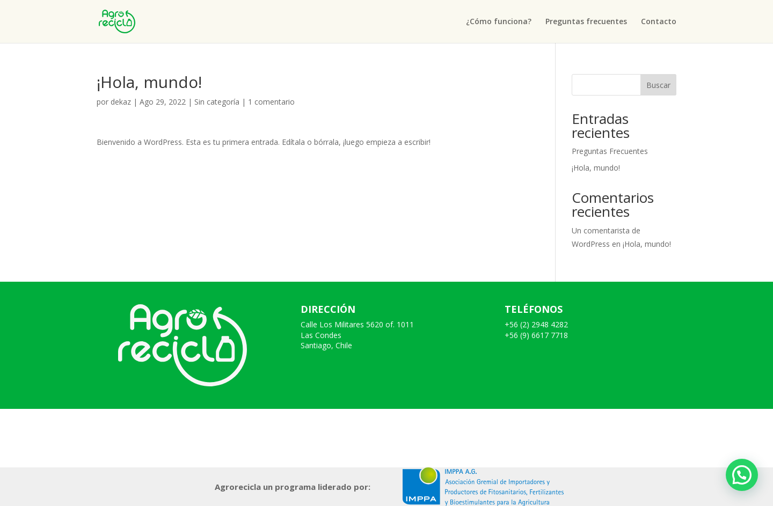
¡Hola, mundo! (596, 168)
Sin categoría (216, 102)
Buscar (658, 85)
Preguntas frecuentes (586, 22)
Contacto (658, 22)
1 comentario (271, 102)
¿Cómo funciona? (498, 22)
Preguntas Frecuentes (610, 151)
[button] (742, 475)
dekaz (121, 102)
